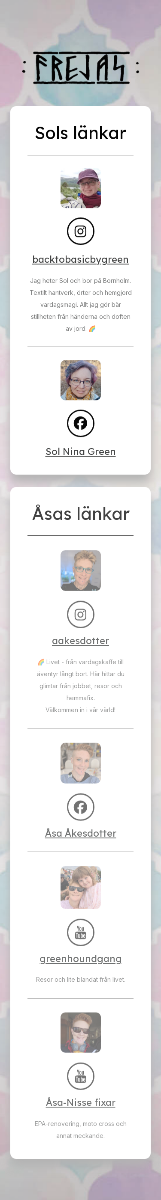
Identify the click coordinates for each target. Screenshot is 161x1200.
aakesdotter (80, 641)
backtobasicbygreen (80, 259)
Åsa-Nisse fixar (80, 1102)
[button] (80, 231)
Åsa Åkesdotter (80, 833)
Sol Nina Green (81, 451)
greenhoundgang (80, 959)
